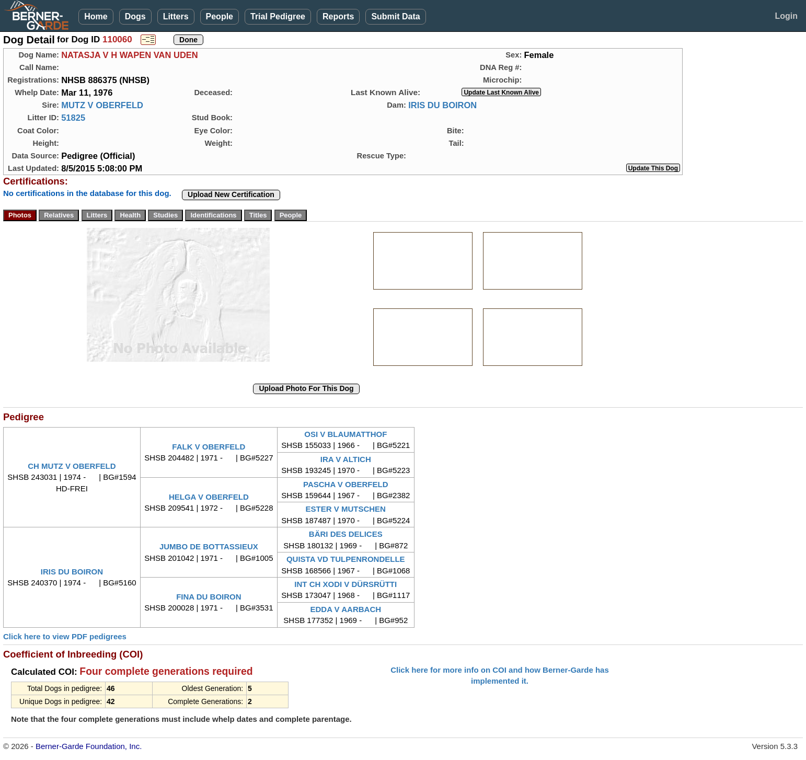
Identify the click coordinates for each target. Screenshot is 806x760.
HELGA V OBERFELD (209, 496)
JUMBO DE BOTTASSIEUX (208, 546)
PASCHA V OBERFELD (345, 484)
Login (786, 15)
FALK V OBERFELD (208, 446)
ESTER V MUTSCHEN (346, 508)
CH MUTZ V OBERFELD (72, 466)
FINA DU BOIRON (208, 596)
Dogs (135, 16)
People (219, 16)
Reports (338, 16)
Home (95, 16)
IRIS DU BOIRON (442, 105)
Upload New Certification (231, 194)
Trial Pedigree (277, 16)
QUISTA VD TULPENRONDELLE (345, 559)
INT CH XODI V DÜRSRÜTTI (345, 584)
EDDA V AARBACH (345, 609)
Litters (176, 16)
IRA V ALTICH (345, 459)
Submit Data (395, 16)
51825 (73, 117)
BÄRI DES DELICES (346, 533)
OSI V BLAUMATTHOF (345, 434)
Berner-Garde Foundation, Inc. (89, 746)
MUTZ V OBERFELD (102, 105)
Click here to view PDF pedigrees (64, 636)
